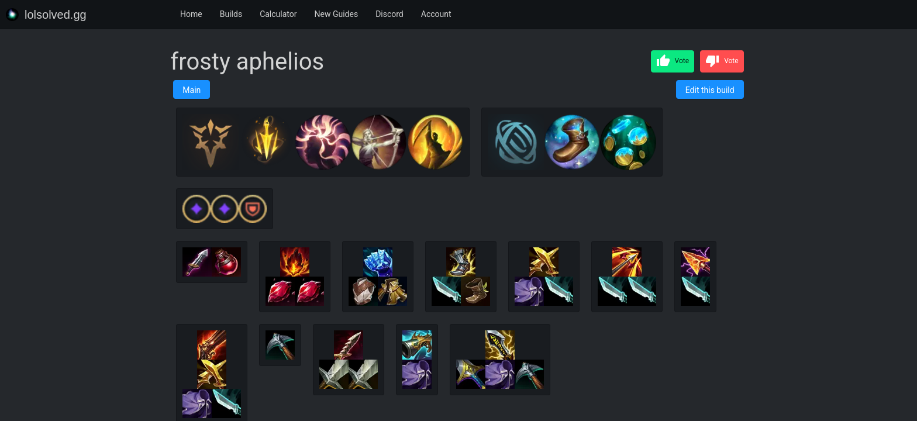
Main (191, 90)
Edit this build (710, 90)
